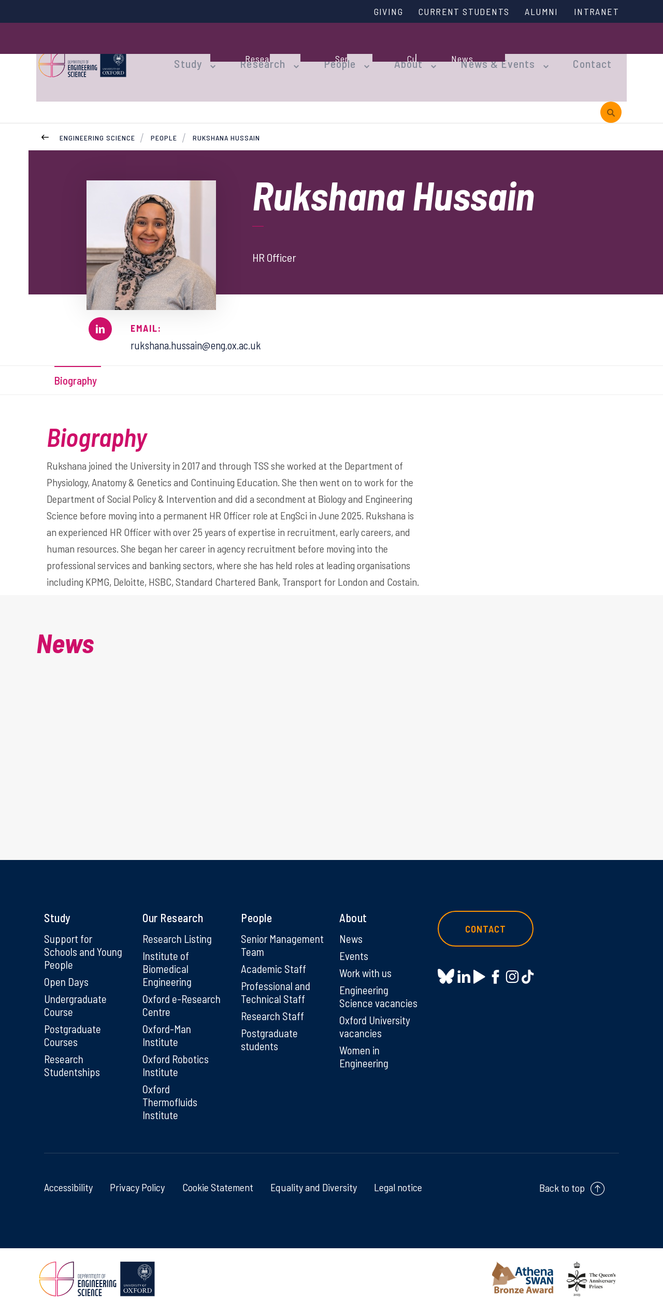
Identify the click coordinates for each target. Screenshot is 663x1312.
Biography (78, 362)
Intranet (595, 12)
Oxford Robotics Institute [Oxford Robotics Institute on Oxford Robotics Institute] (176, 1065)
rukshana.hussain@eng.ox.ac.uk (203, 326)
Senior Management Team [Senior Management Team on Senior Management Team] (269, 948)
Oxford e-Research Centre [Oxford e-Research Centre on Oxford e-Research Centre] (183, 1003)
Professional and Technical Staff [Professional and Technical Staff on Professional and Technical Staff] (277, 1003)
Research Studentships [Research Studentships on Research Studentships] (73, 1065)
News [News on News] (351, 934)
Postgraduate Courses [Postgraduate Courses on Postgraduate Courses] (74, 1034)
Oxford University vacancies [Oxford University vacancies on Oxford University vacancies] (376, 1025)
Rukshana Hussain (226, 119)
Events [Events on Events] (354, 952)
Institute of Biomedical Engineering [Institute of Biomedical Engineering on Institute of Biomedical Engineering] (168, 966)
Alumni (537, 12)
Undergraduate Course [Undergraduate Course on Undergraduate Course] (77, 1003)
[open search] (611, 92)
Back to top (562, 1190)
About (391, 53)
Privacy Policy (137, 1189)
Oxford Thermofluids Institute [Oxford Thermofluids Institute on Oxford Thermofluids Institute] (171, 1103)
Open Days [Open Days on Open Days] (67, 979)
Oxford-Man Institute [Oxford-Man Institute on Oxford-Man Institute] (167, 1034)
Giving (374, 12)
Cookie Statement (217, 1189)
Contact (561, 53)
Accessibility (68, 1189)
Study (185, 53)
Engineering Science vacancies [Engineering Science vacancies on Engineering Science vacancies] (379, 994)
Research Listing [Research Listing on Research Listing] (179, 934)
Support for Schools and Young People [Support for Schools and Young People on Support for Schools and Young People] (84, 948)
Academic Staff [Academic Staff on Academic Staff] (274, 979)
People (327, 53)
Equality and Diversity (313, 1189)
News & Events (474, 53)
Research (255, 53)
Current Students (454, 12)
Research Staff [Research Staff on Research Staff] (274, 1028)
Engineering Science (97, 119)
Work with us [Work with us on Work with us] (367, 970)
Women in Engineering (365, 1056)
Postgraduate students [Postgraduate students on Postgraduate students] (270, 1052)
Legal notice (398, 1189)
